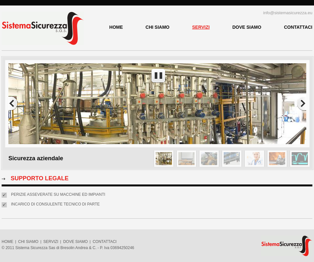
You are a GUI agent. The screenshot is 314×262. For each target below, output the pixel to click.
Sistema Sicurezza (43, 28)
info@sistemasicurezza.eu (287, 12)
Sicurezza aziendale (35, 158)
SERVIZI (200, 27)
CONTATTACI (298, 27)
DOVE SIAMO (246, 27)
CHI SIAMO (158, 27)
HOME (116, 27)
